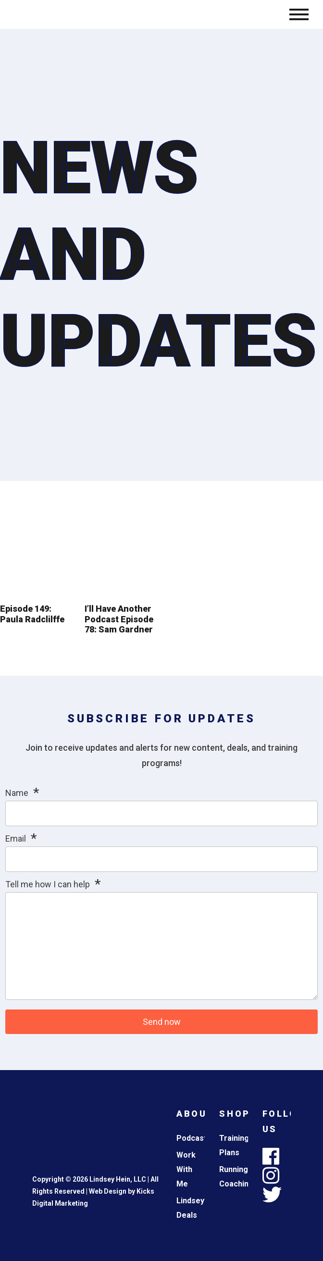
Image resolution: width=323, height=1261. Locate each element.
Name (16, 793)
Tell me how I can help (47, 884)
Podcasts (193, 1138)
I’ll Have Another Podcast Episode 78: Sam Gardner (119, 619)
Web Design (107, 1191)
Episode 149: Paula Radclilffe (32, 614)
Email (15, 838)
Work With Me (186, 1169)
